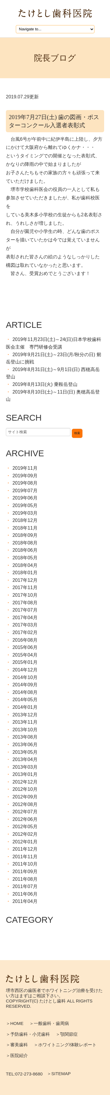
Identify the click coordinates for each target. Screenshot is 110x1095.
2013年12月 (24, 714)
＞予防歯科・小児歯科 (28, 1034)
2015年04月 (24, 654)
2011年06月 (24, 894)
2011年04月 (24, 901)
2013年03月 (24, 767)
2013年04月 (24, 759)
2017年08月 (24, 602)
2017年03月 (24, 624)
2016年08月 (24, 640)
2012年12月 (24, 781)
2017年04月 (24, 617)
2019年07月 (24, 490)
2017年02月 (24, 632)
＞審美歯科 (17, 1044)
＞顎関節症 (67, 1034)
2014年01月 (24, 707)
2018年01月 (24, 572)
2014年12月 (24, 669)
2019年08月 (24, 483)
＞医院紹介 (17, 1055)
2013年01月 (24, 774)
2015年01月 (24, 662)
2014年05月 (24, 699)
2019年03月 (24, 513)
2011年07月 (24, 886)
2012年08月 (24, 804)
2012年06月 (24, 819)
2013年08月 (24, 736)
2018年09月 (24, 535)
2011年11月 (24, 856)
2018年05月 (24, 557)
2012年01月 (24, 841)
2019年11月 (24, 468)
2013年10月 (24, 729)
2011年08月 (24, 879)
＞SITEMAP (59, 1073)
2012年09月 (24, 796)
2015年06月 (24, 647)
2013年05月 (24, 752)
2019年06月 (24, 497)
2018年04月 (24, 565)
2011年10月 (24, 863)
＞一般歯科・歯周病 (49, 1023)
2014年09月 (24, 684)
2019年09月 (24, 475)
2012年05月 (24, 826)
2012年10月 (24, 789)
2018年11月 (24, 527)
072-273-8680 (29, 1074)
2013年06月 (24, 744)
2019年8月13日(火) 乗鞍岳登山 (44, 384)
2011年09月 (24, 871)
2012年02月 (24, 834)
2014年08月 (24, 692)
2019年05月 (24, 505)
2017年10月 (24, 595)
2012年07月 (24, 811)
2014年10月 (24, 677)
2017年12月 (24, 580)
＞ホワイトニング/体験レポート (65, 1044)
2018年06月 (24, 550)
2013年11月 (24, 722)
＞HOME (14, 1023)
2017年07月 (24, 609)
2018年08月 (24, 542)
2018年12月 (24, 520)
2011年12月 (24, 849)
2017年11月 (24, 587)
